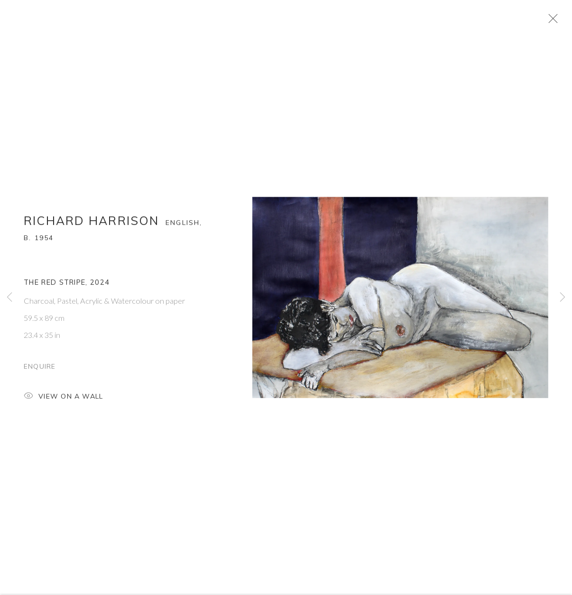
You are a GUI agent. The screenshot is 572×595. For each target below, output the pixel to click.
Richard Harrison (91, 228)
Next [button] (562, 297)
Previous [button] (9, 297)
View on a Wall (63, 404)
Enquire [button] (40, 373)
